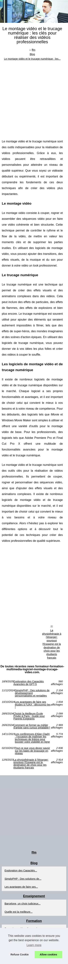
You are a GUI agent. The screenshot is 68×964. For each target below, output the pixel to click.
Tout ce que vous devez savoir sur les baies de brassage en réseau (32, 751)
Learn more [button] (34, 945)
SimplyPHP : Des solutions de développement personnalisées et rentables (32, 693)
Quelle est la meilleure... (18, 911)
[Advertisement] (34, 97)
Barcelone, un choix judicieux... (22, 903)
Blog (32, 54)
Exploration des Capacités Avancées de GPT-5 (28, 682)
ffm (33, 49)
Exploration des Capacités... (21, 870)
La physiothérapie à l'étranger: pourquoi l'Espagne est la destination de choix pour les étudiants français (51, 644)
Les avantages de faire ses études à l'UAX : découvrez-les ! (32, 704)
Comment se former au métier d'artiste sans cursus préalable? (31, 726)
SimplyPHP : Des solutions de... (23, 878)
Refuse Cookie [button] (20, 954)
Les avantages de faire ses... (21, 886)
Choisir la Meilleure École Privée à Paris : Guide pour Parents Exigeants (29, 716)
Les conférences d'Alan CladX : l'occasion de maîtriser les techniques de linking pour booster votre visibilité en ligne (32, 738)
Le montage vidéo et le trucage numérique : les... (32, 58)
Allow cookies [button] (48, 954)
